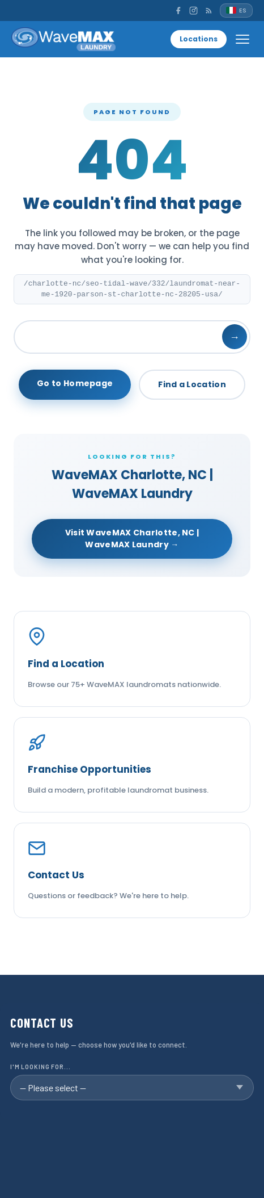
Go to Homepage (75, 383)
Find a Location (192, 384)
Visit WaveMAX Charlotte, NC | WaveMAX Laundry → (132, 538)
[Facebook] (178, 10)
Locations (199, 39)
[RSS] (209, 10)
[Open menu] (242, 39)
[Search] (132, 337)
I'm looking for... (40, 1066)
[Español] (236, 10)
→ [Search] (234, 337)
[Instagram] (193, 10)
